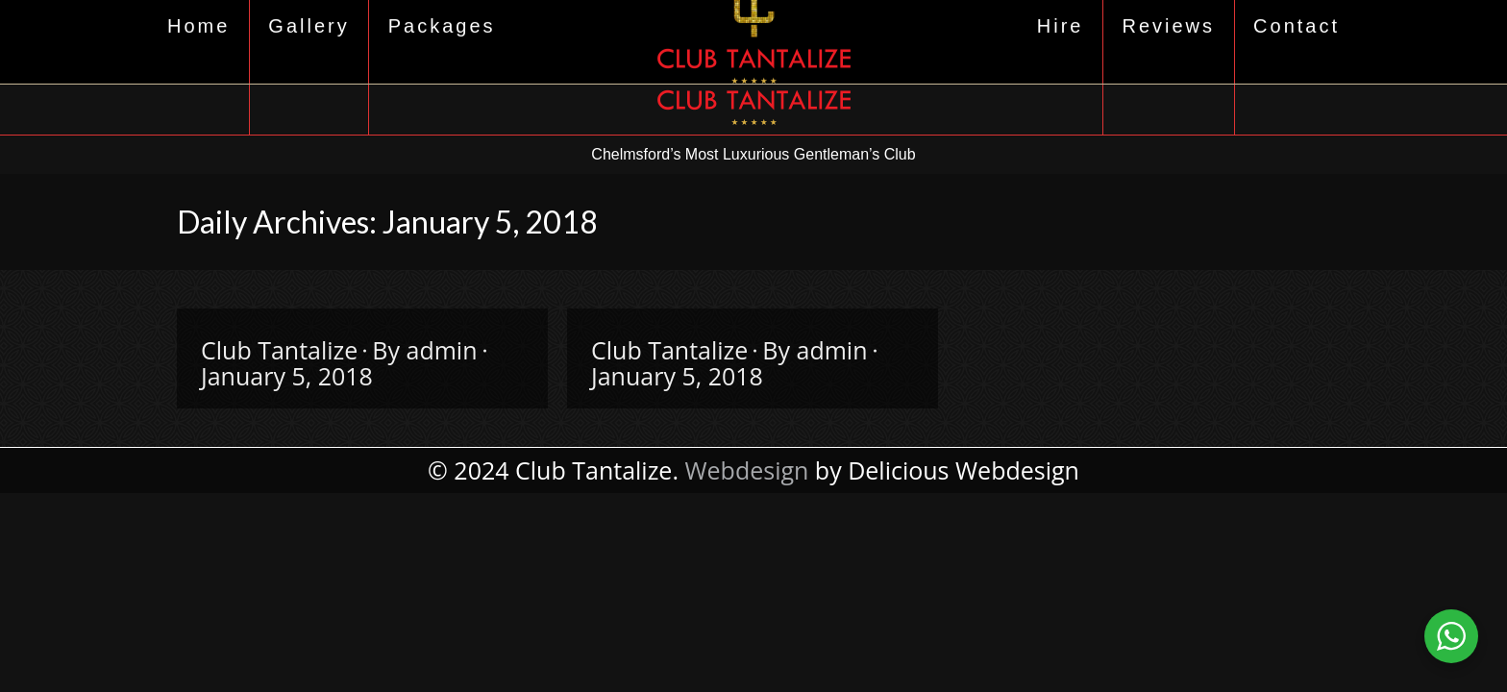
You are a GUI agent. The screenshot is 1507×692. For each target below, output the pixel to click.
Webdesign (746, 470)
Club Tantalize (279, 350)
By (424, 350)
